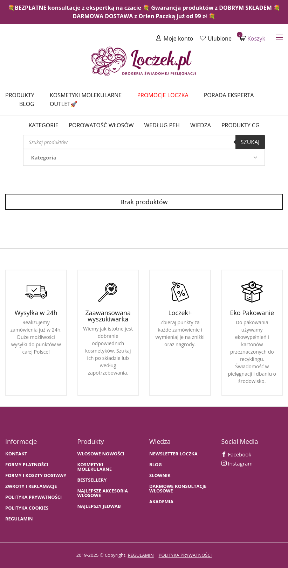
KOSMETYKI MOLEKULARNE (94, 466)
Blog (26, 104)
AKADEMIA (161, 501)
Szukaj (250, 142)
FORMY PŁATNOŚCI (26, 464)
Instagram (237, 463)
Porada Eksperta (229, 95)
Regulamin (19, 519)
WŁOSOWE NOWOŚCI (101, 454)
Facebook (236, 454)
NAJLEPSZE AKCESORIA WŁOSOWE (102, 493)
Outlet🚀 (63, 104)
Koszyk (252, 38)
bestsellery (92, 480)
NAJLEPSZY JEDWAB (99, 506)
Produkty (19, 95)
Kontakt (16, 454)
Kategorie (43, 125)
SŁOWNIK (160, 475)
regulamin (140, 555)
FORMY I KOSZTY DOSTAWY (35, 475)
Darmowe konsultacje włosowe (177, 488)
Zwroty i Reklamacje (31, 486)
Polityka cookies (26, 508)
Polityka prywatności (33, 497)
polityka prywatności (185, 555)
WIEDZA (200, 125)
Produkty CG (240, 125)
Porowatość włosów (101, 125)
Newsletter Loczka (173, 454)
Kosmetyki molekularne (86, 95)
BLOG (155, 464)
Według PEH (162, 125)
